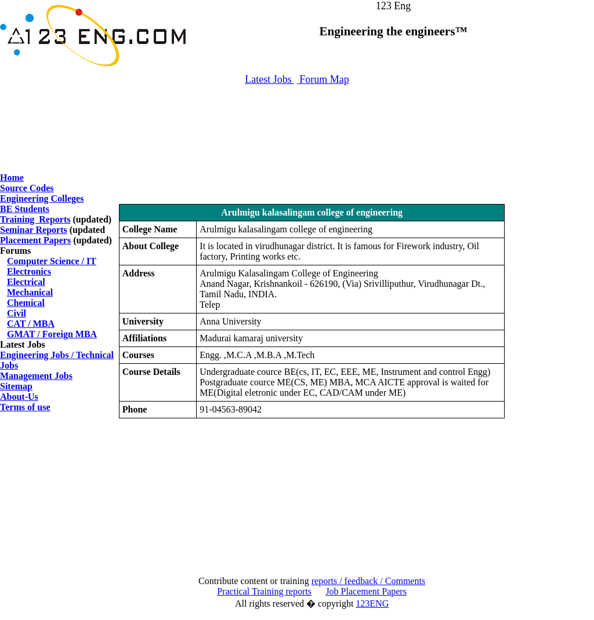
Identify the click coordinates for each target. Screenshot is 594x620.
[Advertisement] (297, 123)
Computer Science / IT (51, 261)
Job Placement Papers (366, 591)
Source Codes (27, 188)
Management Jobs (36, 376)
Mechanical (30, 292)
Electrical (26, 282)
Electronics (29, 271)
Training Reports (35, 219)
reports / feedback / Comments (368, 581)
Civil (16, 313)
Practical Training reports (264, 591)
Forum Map (323, 79)
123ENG (372, 603)
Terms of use (25, 407)
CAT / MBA (31, 324)
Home (12, 178)
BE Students (24, 209)
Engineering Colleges (42, 198)
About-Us (19, 397)
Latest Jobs (269, 79)
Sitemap (16, 386)
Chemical (26, 303)
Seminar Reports (33, 230)
